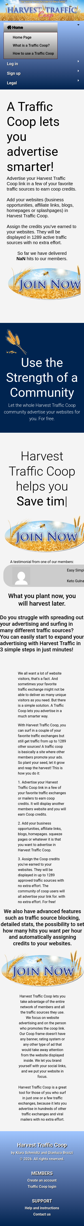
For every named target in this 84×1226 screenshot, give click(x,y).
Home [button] (15, 27)
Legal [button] (12, 83)
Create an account (42, 1180)
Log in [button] (12, 63)
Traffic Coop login (42, 1186)
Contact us (42, 1214)
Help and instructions (42, 1208)
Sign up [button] (14, 73)
